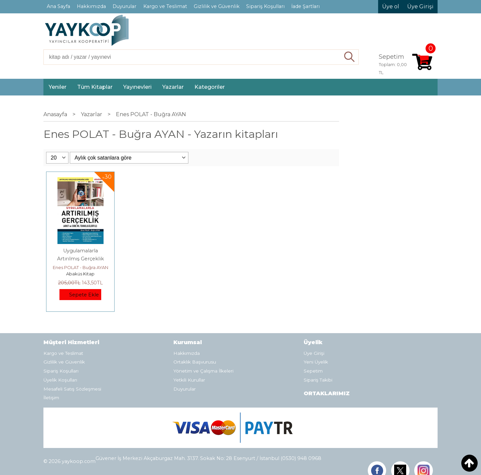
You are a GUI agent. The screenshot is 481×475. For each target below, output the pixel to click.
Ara (349, 57)
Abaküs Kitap (80, 273)
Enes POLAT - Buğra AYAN (80, 267)
